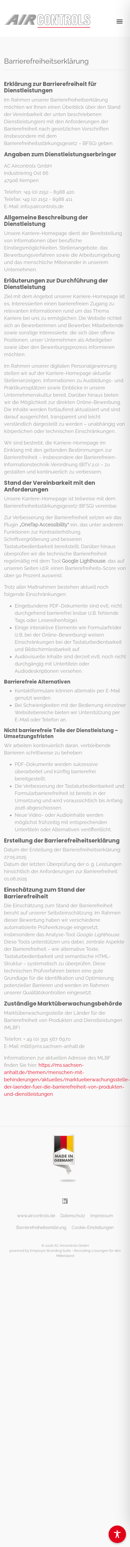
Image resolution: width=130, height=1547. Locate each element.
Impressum (101, 1215)
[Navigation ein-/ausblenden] (119, 20)
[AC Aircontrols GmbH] (47, 21)
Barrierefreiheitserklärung (41, 1227)
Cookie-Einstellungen (93, 1227)
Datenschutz (72, 1215)
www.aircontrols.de (36, 1215)
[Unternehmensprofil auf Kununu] (65, 1201)
